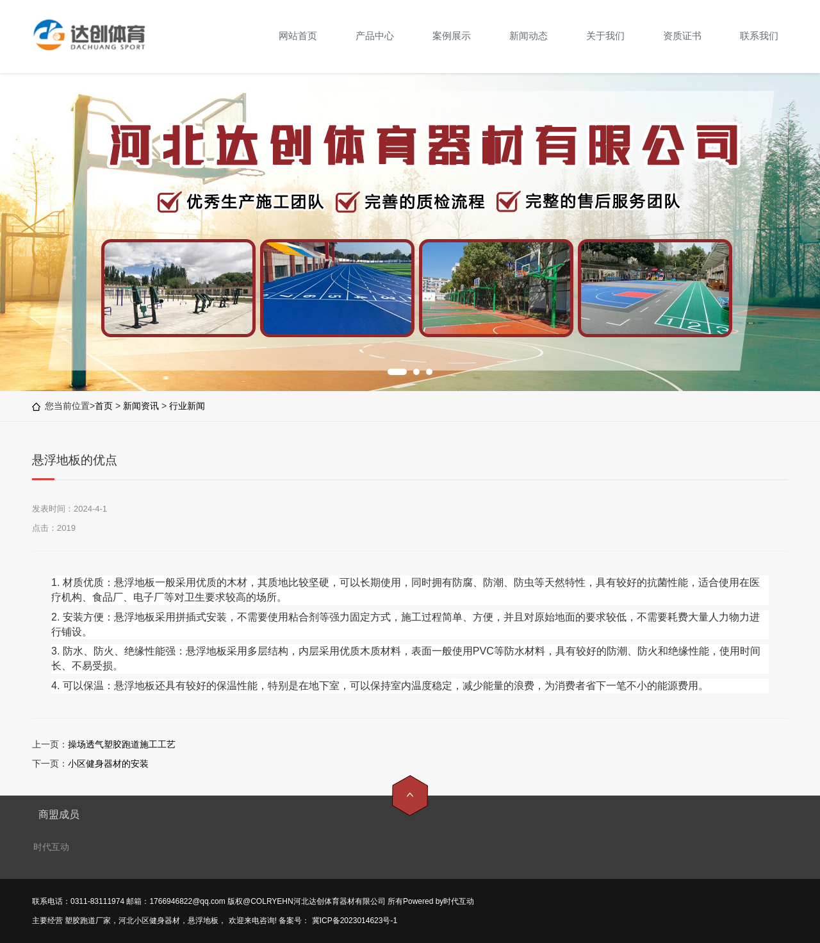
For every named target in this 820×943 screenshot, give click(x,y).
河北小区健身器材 (149, 920)
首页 (104, 406)
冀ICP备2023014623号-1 (353, 920)
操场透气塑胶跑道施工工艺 (122, 744)
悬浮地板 (203, 920)
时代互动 (51, 847)
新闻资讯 (141, 406)
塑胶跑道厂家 (88, 920)
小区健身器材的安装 (108, 763)
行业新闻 (187, 406)
